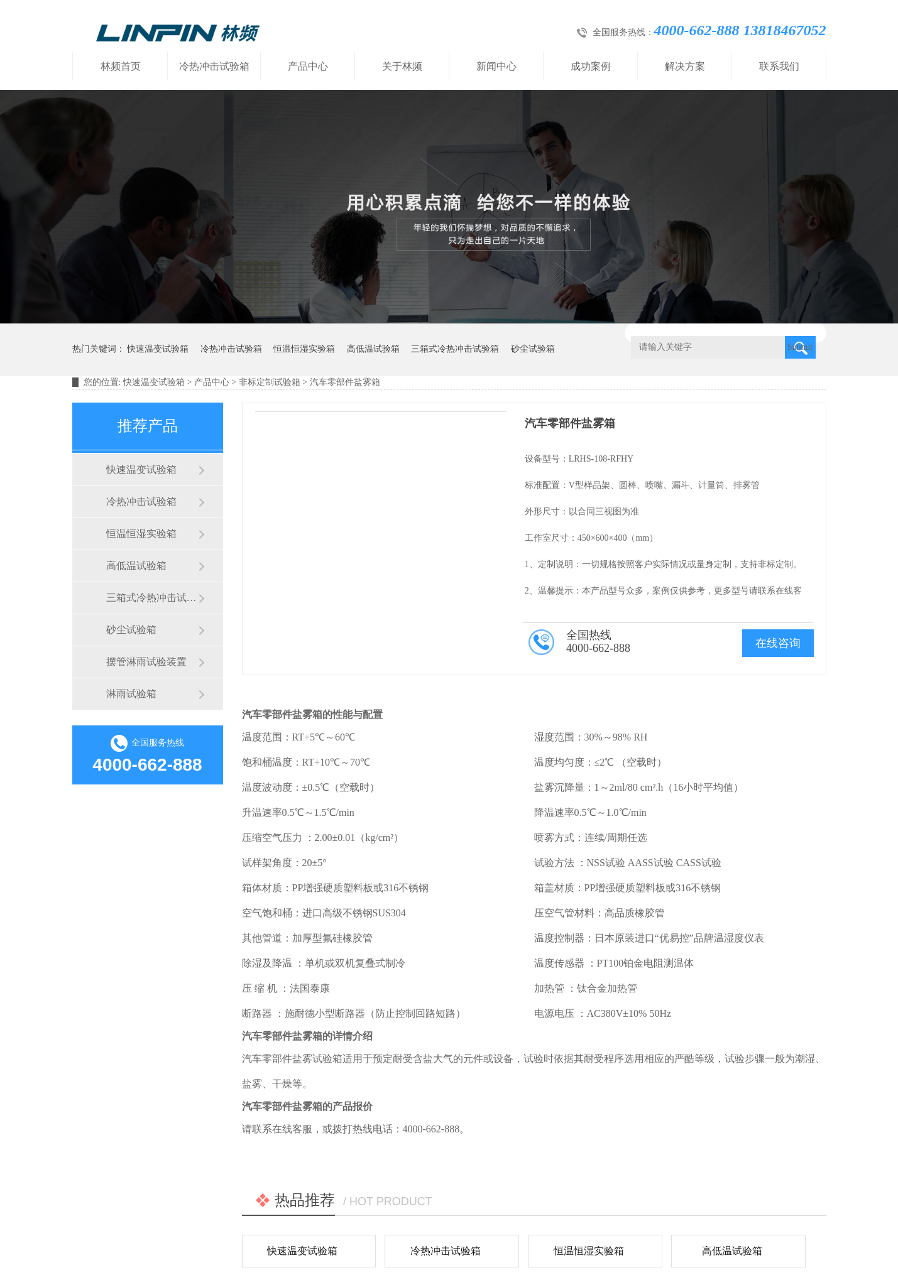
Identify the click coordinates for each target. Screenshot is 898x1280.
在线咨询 (778, 643)
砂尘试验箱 (533, 349)
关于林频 (402, 66)
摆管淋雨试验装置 (146, 661)
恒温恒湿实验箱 (304, 349)
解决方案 (685, 66)
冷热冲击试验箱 (214, 66)
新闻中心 (496, 66)
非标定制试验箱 (269, 382)
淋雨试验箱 (131, 693)
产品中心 (308, 66)
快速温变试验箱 (158, 349)
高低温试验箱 (373, 349)
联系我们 (779, 66)
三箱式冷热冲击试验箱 (455, 349)
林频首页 (121, 66)
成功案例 (591, 66)
